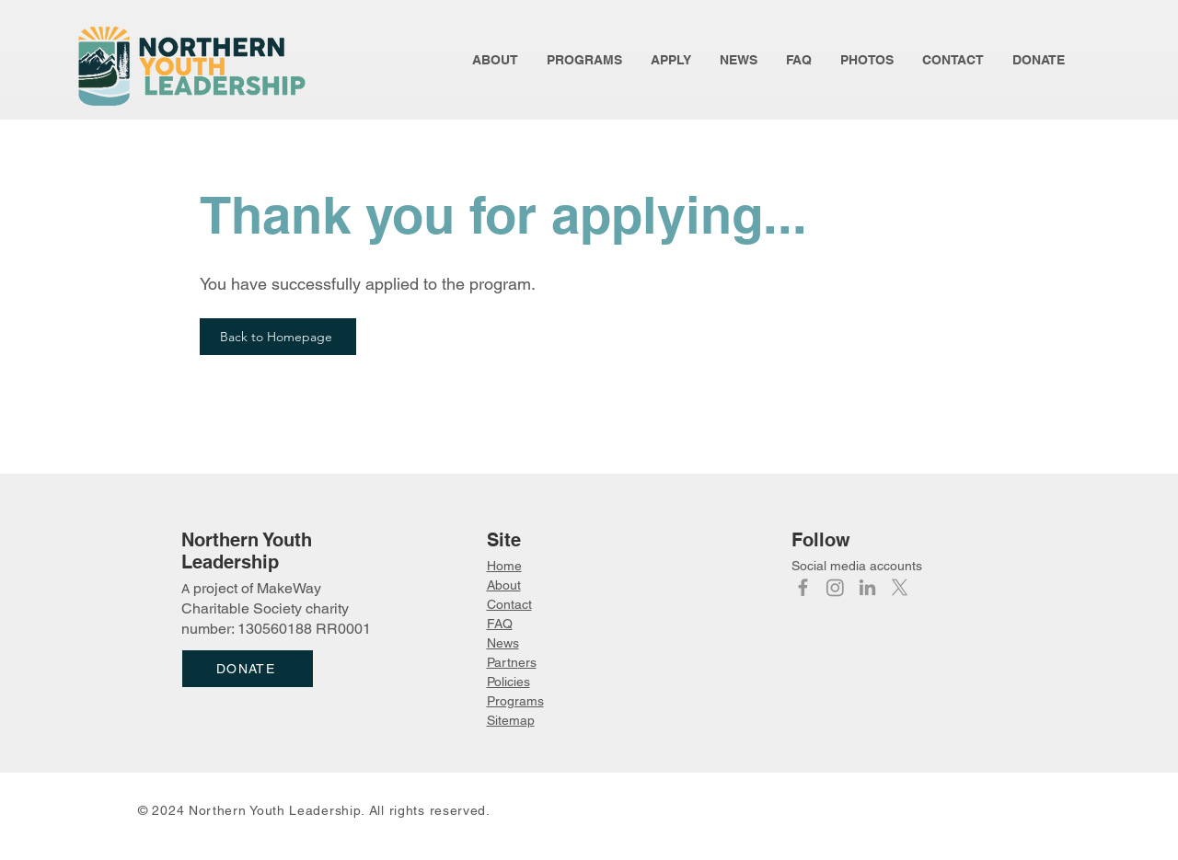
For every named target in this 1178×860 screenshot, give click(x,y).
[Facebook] (802, 587)
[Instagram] (835, 587)
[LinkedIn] (867, 587)
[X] (899, 587)
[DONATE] (247, 668)
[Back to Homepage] (278, 336)
